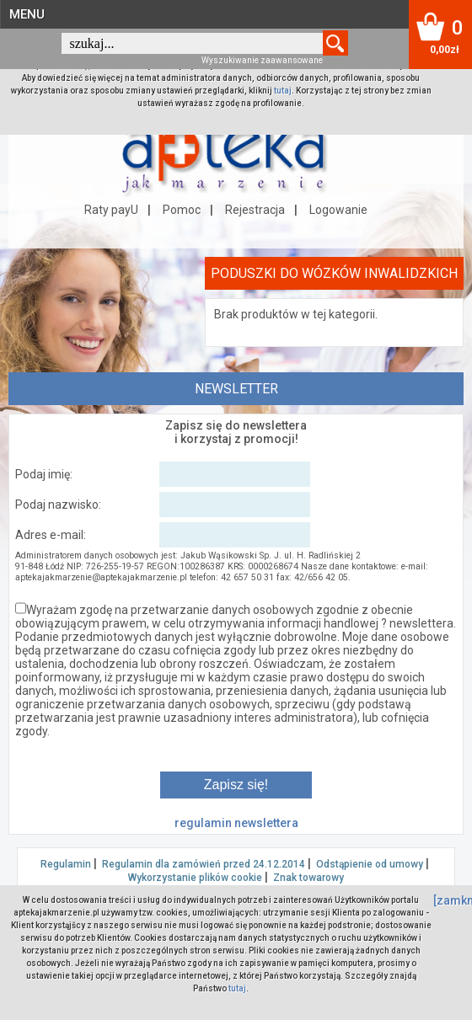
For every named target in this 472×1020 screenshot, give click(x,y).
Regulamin (65, 864)
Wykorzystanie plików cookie (195, 878)
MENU (27, 14)
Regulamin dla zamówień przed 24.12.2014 (203, 864)
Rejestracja (255, 209)
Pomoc (182, 209)
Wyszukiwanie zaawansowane (262, 60)
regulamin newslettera (236, 823)
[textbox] (192, 43)
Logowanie (338, 209)
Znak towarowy (308, 878)
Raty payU (111, 209)
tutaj (283, 90)
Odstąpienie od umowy (369, 864)
